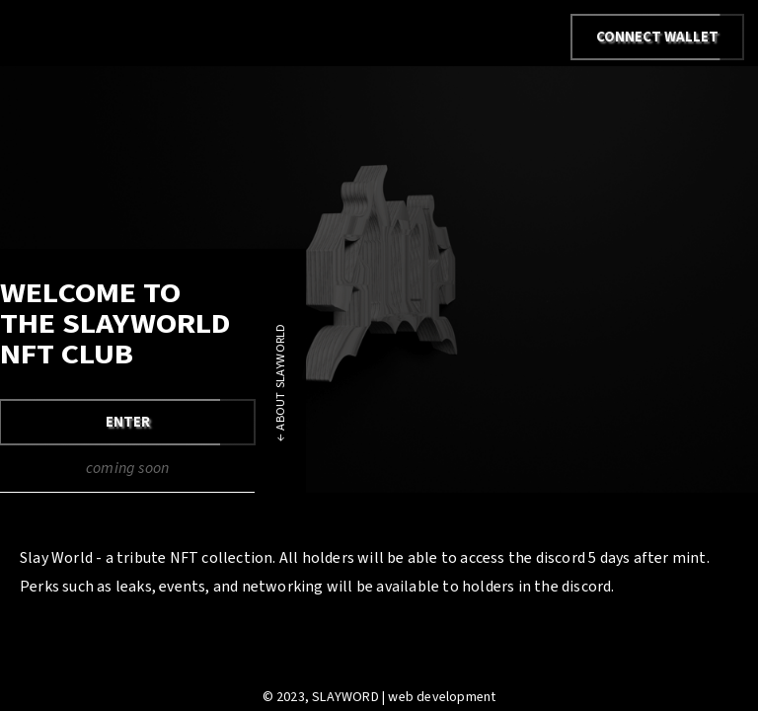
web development (441, 697)
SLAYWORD (345, 697)
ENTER (128, 422)
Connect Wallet (657, 37)
